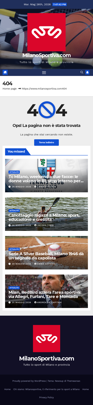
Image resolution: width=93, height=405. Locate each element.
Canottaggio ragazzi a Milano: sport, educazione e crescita (44, 217)
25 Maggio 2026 (22, 302)
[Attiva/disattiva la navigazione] (44, 72)
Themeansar (73, 381)
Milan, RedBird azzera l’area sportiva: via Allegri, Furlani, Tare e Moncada (45, 294)
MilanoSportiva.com (46, 55)
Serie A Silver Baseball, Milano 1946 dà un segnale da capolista (46, 255)
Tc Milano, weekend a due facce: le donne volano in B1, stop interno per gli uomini (44, 181)
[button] (81, 72)
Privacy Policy (46, 397)
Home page (10, 88)
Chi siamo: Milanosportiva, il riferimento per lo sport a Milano (46, 389)
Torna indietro (46, 142)
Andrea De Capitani (48, 302)
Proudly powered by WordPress (29, 381)
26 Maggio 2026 (22, 187)
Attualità (14, 172)
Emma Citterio (45, 187)
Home (7, 389)
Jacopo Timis (44, 225)
